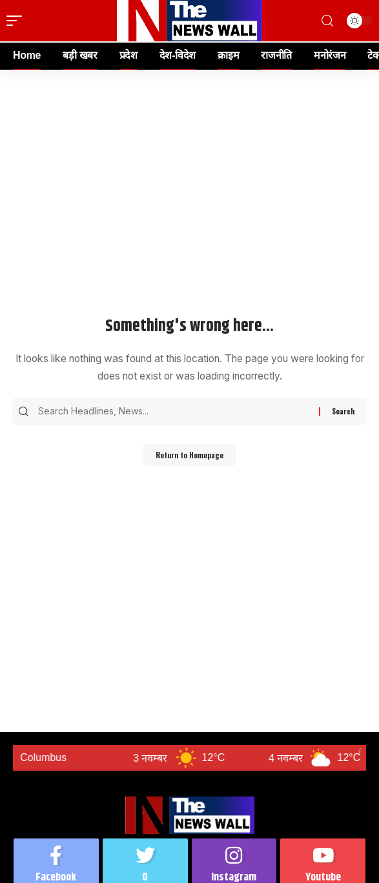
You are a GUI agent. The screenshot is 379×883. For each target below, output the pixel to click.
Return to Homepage (189, 455)
